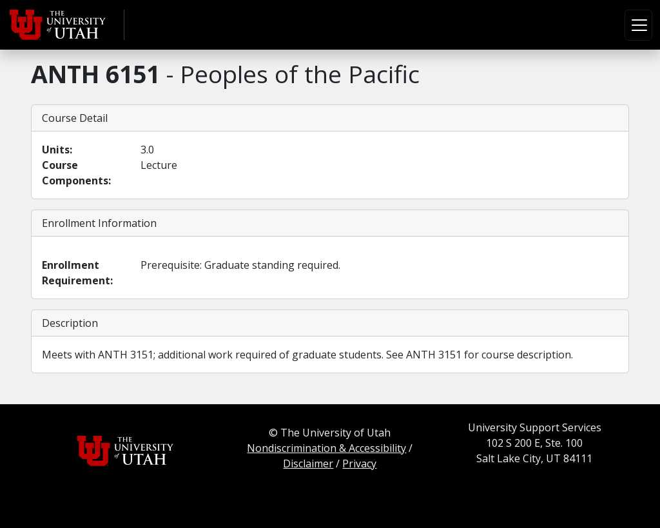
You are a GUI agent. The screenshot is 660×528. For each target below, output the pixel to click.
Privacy (359, 463)
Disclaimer (308, 463)
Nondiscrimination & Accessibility (326, 448)
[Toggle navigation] (638, 25)
